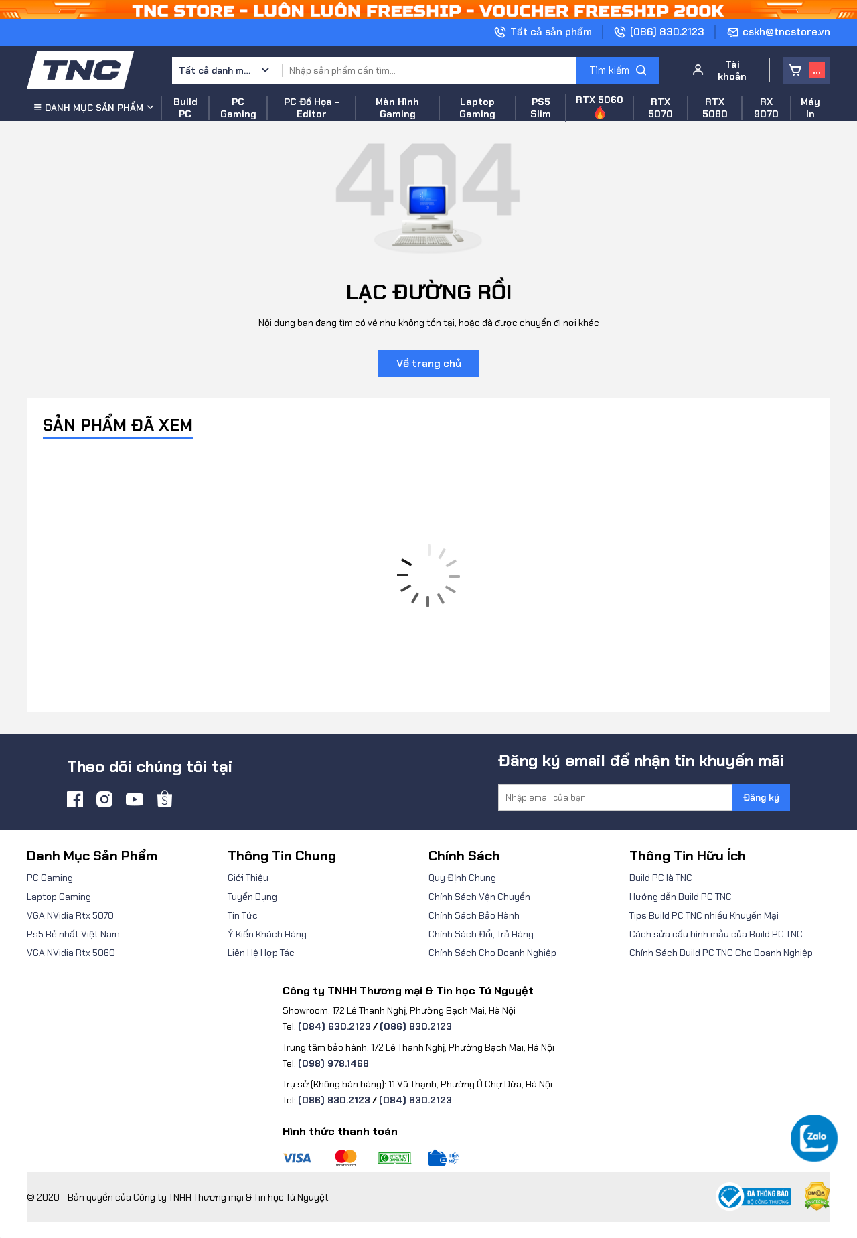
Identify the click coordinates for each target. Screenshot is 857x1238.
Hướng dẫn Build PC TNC (680, 897)
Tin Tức (243, 915)
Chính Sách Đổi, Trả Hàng (481, 934)
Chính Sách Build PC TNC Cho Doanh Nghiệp (721, 953)
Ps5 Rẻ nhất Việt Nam (73, 934)
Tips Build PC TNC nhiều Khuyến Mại (704, 915)
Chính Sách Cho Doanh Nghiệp (492, 953)
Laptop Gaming (59, 897)
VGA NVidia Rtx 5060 (71, 953)
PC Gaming (50, 878)
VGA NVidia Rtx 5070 (70, 915)
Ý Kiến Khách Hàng (267, 934)
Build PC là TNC (660, 878)
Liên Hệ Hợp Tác (261, 953)
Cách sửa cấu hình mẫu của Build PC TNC (716, 934)
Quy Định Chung (462, 878)
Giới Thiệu (248, 878)
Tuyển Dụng (252, 897)
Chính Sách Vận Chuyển (479, 897)
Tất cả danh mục (215, 70)
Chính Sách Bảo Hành (474, 915)
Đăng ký (761, 797)
